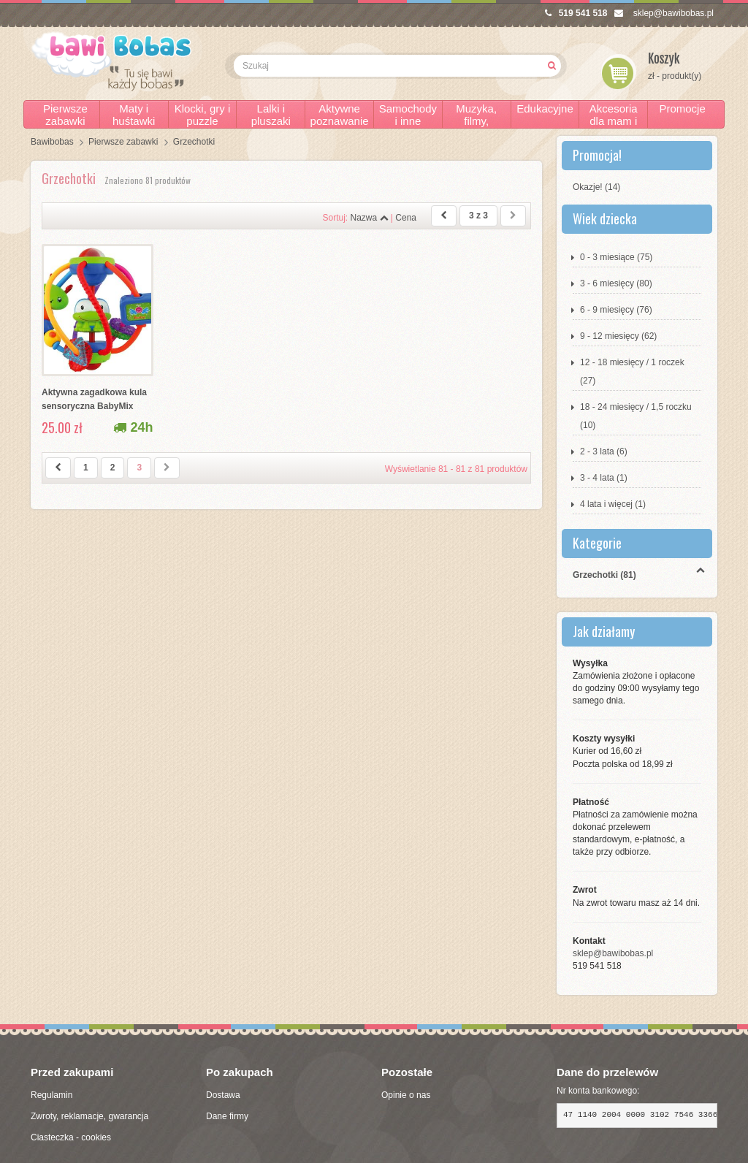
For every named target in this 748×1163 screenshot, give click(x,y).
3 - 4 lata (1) (603, 478)
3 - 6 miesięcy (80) (616, 283)
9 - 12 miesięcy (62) (618, 336)
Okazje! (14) (596, 187)
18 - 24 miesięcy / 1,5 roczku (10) (636, 416)
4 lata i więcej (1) (613, 504)
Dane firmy (227, 1116)
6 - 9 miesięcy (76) (616, 310)
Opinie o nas (405, 1095)
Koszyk (664, 58)
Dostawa (223, 1095)
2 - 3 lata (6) (603, 451)
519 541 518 (576, 13)
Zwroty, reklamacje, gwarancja (89, 1116)
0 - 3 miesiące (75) (616, 257)
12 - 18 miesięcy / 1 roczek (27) (632, 371)
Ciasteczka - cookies (71, 1137)
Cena (405, 218)
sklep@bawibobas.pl (664, 13)
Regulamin (51, 1095)
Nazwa (369, 218)
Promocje (682, 108)
